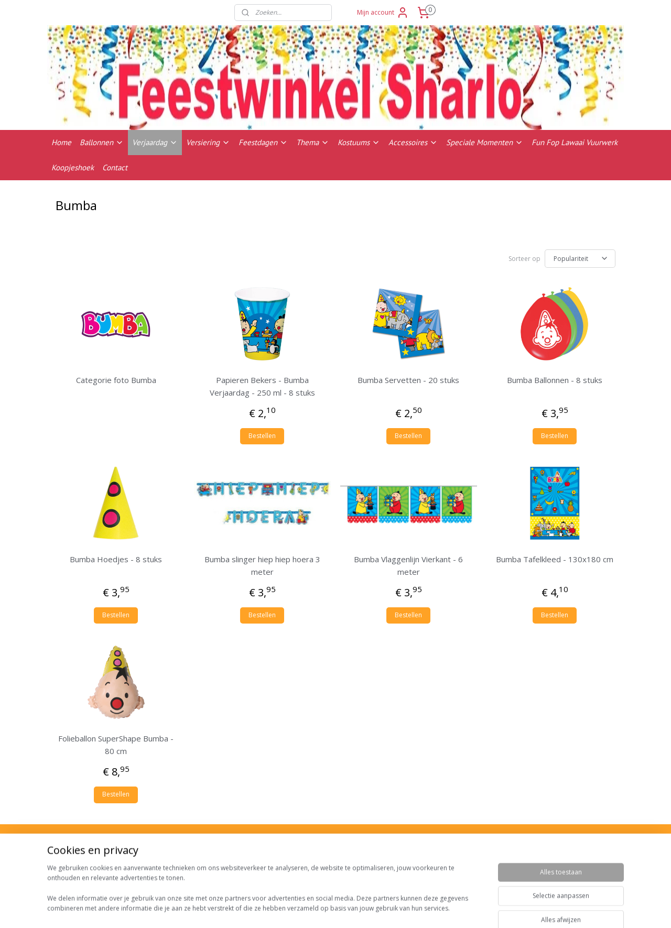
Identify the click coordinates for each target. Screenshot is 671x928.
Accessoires (413, 142)
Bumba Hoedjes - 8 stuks (116, 557)
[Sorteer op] (580, 258)
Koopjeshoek (72, 167)
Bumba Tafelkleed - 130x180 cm (554, 557)
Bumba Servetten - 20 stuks (408, 378)
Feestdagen (263, 142)
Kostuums (359, 142)
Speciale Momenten (484, 142)
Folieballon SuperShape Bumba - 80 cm (116, 743)
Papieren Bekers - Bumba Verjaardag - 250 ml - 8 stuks (262, 384)
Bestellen (262, 434)
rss (399, 909)
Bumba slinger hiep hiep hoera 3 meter (262, 563)
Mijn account (383, 12)
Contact (114, 167)
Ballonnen (102, 142)
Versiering (208, 142)
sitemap (377, 909)
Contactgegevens (545, 870)
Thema (312, 142)
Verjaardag (155, 142)
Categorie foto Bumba (116, 378)
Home (61, 142)
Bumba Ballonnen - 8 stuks (554, 378)
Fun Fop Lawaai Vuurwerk (575, 142)
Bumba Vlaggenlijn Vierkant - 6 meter (408, 563)
